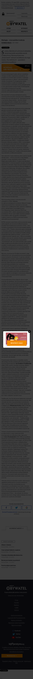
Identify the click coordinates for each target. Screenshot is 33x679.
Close (29, 331)
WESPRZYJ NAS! (17, 343)
